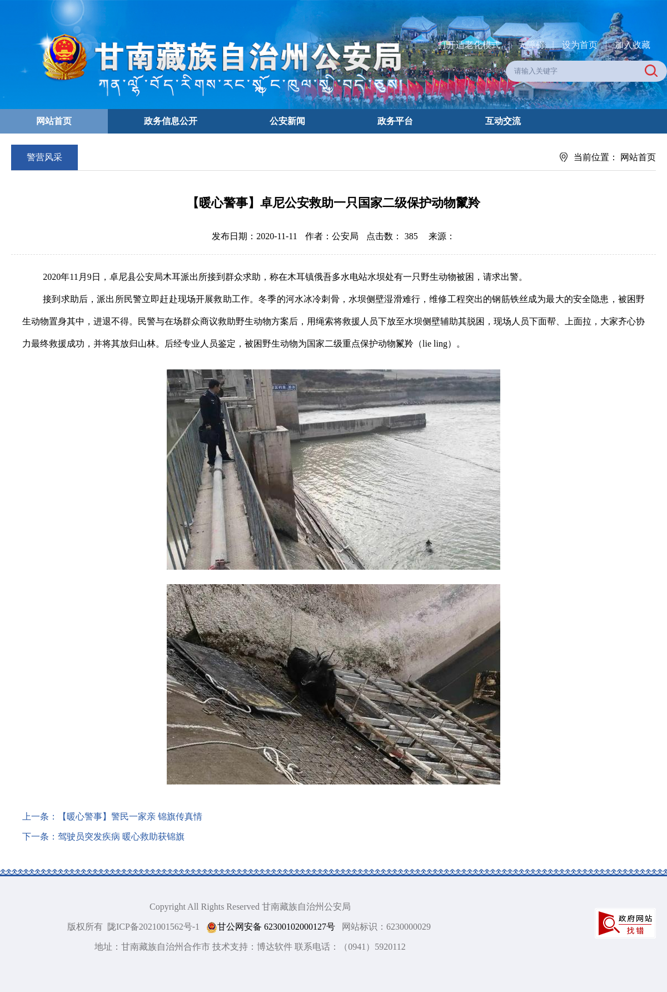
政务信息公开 (170, 121)
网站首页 (54, 121)
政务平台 (395, 121)
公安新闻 (287, 121)
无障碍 (531, 45)
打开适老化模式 (469, 45)
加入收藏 (632, 45)
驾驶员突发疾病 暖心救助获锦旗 (121, 836)
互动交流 (503, 121)
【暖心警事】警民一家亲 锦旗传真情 (130, 816)
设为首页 (580, 45)
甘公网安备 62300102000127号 (270, 927)
